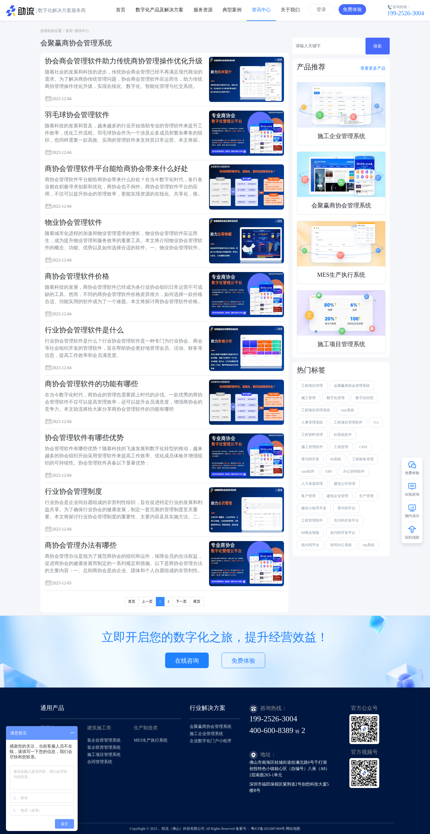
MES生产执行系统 (151, 740)
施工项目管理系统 (104, 754)
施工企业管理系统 (206, 733)
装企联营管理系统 (104, 747)
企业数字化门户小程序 (210, 741)
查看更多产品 (373, 68)
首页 (69, 31)
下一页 (181, 601)
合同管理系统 (99, 762)
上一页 (147, 601)
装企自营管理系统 (104, 740)
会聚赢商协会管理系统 (210, 726)
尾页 (196, 601)
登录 (321, 9)
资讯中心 (82, 31)
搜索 (377, 46)
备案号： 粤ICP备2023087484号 (260, 829)
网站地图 (293, 829)
